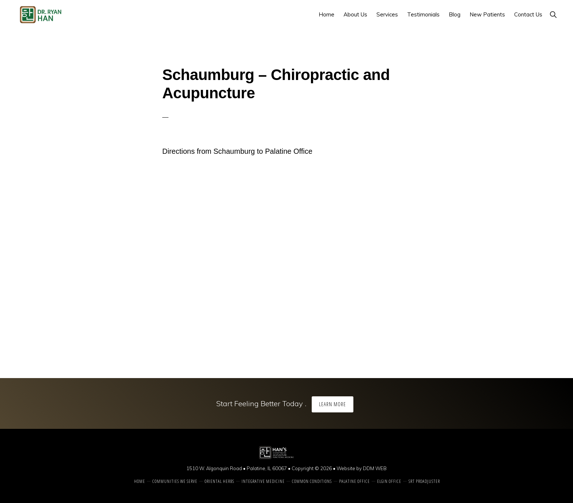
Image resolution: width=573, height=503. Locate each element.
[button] (553, 14)
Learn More (332, 404)
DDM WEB (375, 468)
